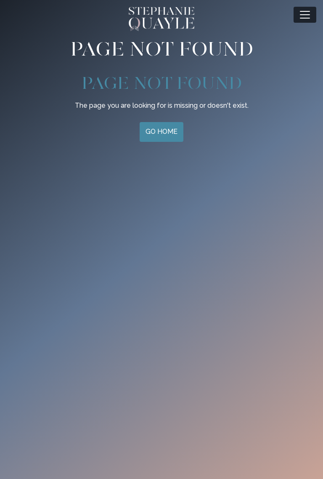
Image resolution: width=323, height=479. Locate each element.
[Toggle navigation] (305, 15)
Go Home (161, 132)
